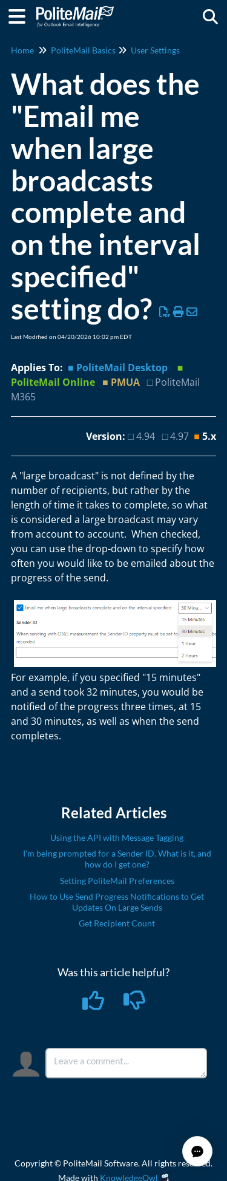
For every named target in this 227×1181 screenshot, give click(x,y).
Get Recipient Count (117, 923)
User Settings (155, 50)
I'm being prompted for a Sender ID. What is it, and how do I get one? (117, 858)
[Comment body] (126, 1063)
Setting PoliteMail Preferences (117, 880)
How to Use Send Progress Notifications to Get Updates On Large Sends (117, 901)
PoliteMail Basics (83, 50)
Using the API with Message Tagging (116, 837)
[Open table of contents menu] (21, 14)
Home (22, 50)
